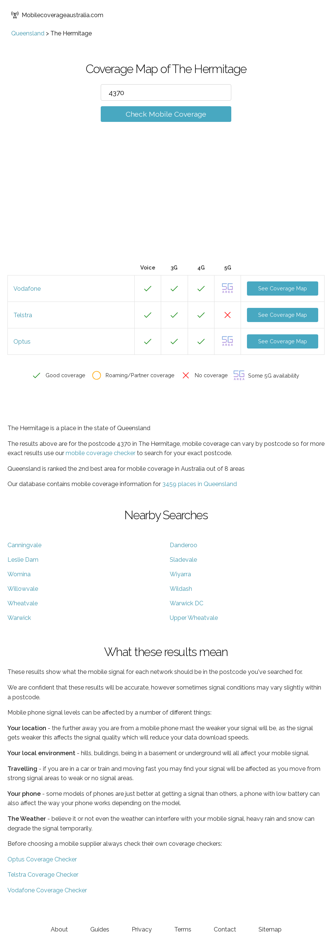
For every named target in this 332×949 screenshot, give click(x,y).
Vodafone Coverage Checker (47, 890)
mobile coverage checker (100, 453)
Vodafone (27, 288)
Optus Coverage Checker (42, 859)
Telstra (22, 315)
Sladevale (183, 559)
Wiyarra (180, 574)
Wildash (181, 588)
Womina (19, 574)
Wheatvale (22, 603)
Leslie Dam (22, 559)
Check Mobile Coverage (166, 114)
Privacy (142, 929)
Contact (225, 929)
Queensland (27, 33)
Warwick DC (186, 603)
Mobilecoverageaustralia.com (57, 15)
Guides (99, 929)
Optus (22, 341)
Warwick (19, 617)
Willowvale (22, 588)
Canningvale (24, 545)
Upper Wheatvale (194, 617)
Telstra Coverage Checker (42, 874)
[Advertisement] (166, 204)
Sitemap (270, 929)
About (59, 929)
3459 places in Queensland (199, 484)
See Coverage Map (282, 288)
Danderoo (183, 545)
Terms (182, 929)
